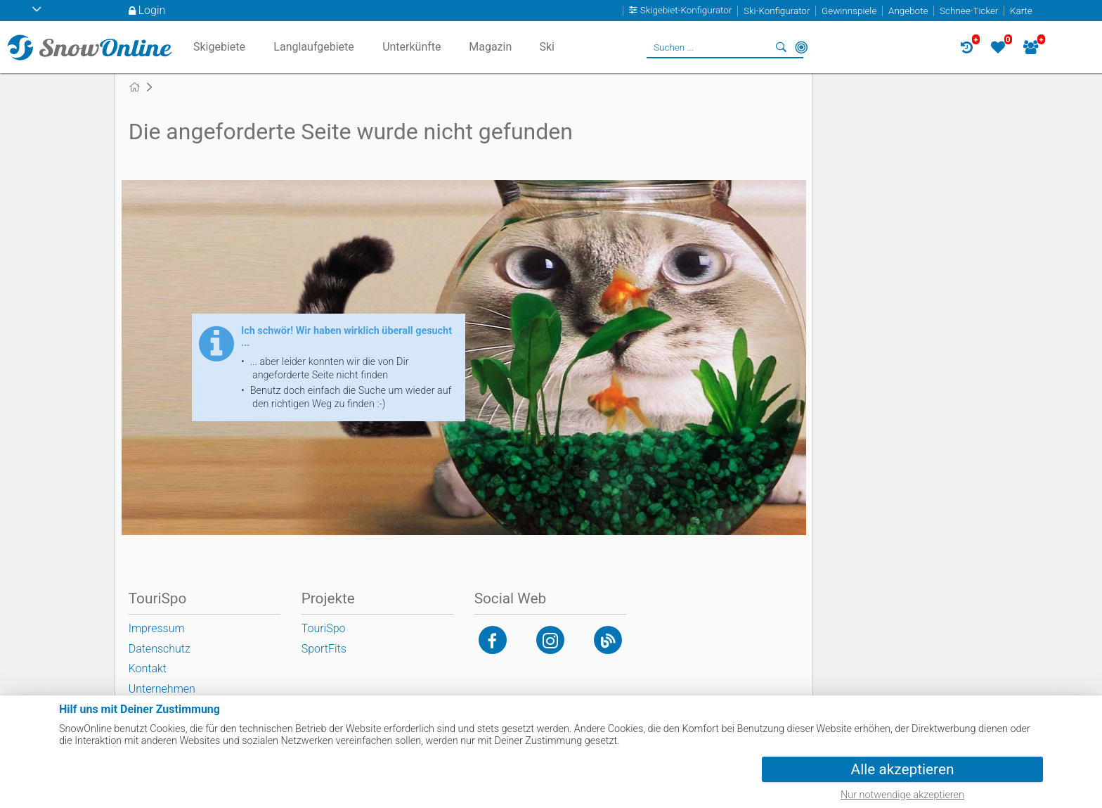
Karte (1021, 11)
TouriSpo (324, 628)
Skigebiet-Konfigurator (686, 11)
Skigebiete (219, 46)
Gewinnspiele (849, 11)
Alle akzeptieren (902, 769)
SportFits (324, 648)
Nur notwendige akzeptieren (902, 795)
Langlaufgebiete (313, 46)
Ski (547, 46)
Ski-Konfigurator (777, 11)
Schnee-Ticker (969, 11)
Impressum (157, 628)
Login (152, 10)
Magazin (490, 46)
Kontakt (148, 668)
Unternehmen (162, 688)
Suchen (781, 47)
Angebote (908, 11)
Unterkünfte (411, 46)
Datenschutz (159, 648)
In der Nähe (801, 47)
